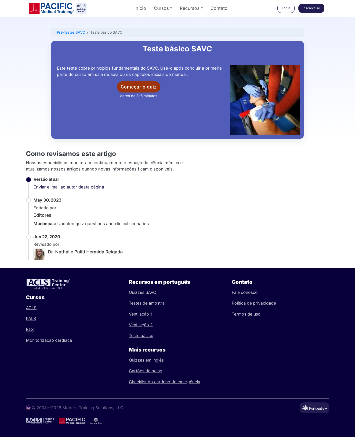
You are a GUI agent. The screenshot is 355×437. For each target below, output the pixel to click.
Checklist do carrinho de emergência (164, 381)
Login (286, 8)
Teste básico (141, 335)
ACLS (31, 307)
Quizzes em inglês (146, 360)
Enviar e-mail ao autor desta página (68, 187)
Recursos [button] (189, 8)
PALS (31, 318)
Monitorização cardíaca (49, 340)
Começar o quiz (139, 87)
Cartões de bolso (145, 370)
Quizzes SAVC (142, 292)
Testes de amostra (147, 303)
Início (140, 8)
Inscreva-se (311, 8)
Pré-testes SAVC (71, 32)
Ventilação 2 (141, 324)
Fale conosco (245, 292)
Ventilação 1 (140, 314)
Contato (219, 8)
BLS (30, 329)
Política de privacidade (254, 303)
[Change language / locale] (314, 407)
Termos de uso (246, 314)
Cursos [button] (161, 8)
